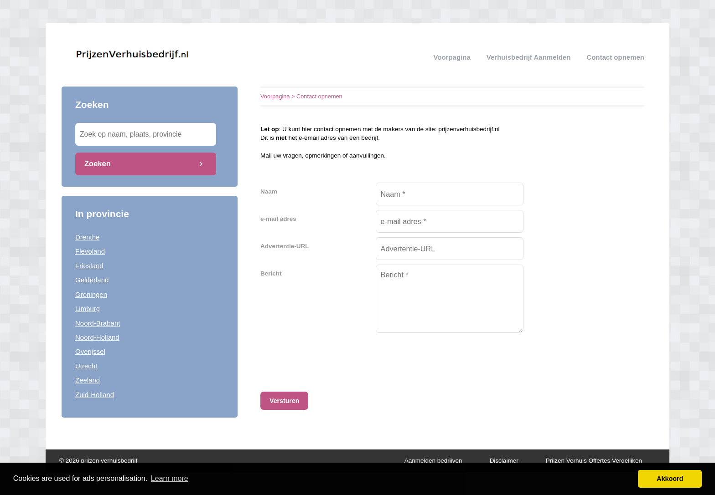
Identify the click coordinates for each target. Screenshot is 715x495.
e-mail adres (278, 218)
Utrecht (86, 366)
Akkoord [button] (670, 478)
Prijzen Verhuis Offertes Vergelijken (594, 460)
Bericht (271, 273)
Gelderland (92, 280)
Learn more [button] (169, 478)
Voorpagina (451, 57)
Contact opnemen (615, 57)
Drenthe (87, 237)
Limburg (87, 308)
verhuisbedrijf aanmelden (529, 57)
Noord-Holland (97, 337)
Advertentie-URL (284, 246)
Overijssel (90, 351)
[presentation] (445, 358)
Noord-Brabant (97, 323)
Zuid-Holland (94, 394)
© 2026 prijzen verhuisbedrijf (98, 460)
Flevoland (90, 251)
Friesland (89, 266)
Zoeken (97, 163)
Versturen (284, 400)
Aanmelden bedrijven (433, 460)
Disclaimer (504, 460)
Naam (268, 191)
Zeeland (87, 380)
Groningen (91, 294)
